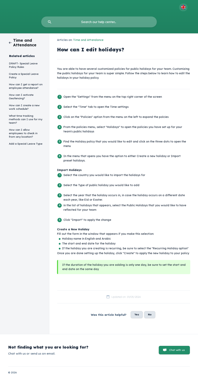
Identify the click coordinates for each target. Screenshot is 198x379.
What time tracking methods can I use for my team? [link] (25, 119)
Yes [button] (136, 314)
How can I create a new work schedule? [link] (24, 107)
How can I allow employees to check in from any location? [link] (23, 133)
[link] (20, 42)
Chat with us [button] (177, 349)
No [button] (150, 314)
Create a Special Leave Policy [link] (23, 75)
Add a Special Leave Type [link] (25, 143)
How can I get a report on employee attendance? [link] (26, 86)
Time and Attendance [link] (88, 40)
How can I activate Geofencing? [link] (21, 96)
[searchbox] (99, 21)
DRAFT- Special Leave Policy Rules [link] (23, 65)
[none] (183, 7)
